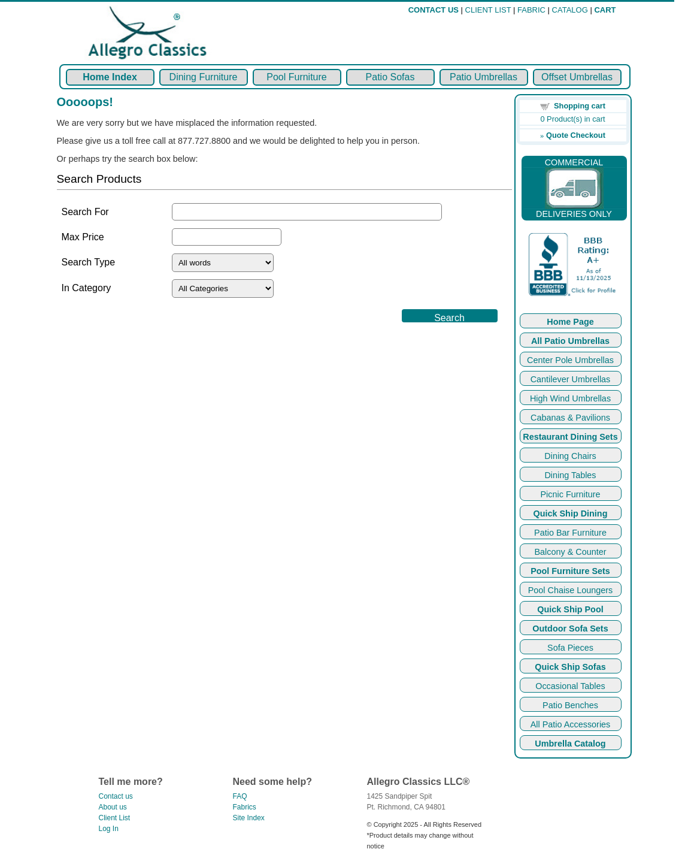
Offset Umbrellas (577, 77)
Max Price (83, 237)
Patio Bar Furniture (570, 532)
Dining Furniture (203, 77)
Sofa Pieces (570, 647)
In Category (86, 288)
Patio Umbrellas (483, 77)
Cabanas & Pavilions (570, 417)
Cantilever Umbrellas (571, 379)
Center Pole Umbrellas (570, 360)
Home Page (570, 322)
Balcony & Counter (571, 552)
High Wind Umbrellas (570, 398)
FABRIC (531, 9)
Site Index (249, 818)
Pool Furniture (296, 77)
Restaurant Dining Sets (570, 437)
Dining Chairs (570, 456)
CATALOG (570, 9)
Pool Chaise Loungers (570, 590)
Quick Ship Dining (571, 513)
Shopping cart (579, 105)
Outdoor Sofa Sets (570, 628)
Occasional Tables (570, 686)
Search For (85, 212)
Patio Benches (570, 705)
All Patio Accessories (571, 724)
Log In (109, 828)
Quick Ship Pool (570, 609)
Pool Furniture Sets (570, 571)
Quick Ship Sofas (570, 667)
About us (113, 807)
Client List (115, 818)
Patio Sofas (390, 77)
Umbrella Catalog (570, 743)
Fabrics (244, 807)
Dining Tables (570, 475)
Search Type (89, 262)
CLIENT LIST (488, 9)
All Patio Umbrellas (570, 341)
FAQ (240, 796)
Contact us (116, 796)
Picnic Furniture (571, 494)
